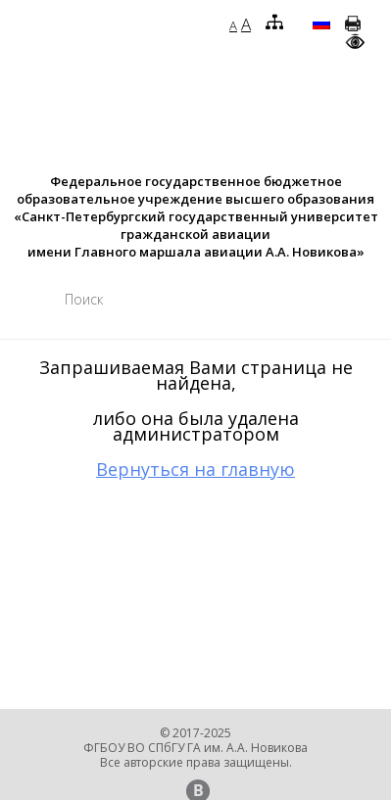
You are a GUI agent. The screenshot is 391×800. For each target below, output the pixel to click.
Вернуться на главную (195, 469)
